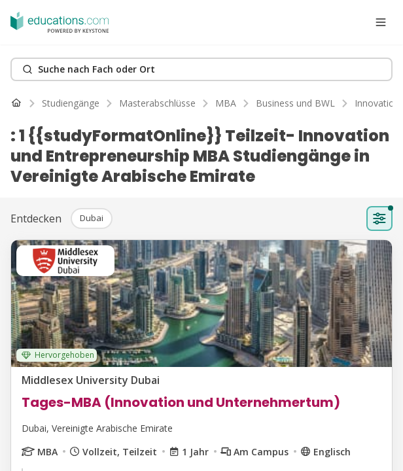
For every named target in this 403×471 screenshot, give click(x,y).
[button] (92, 218)
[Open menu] (381, 22)
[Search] (201, 69)
